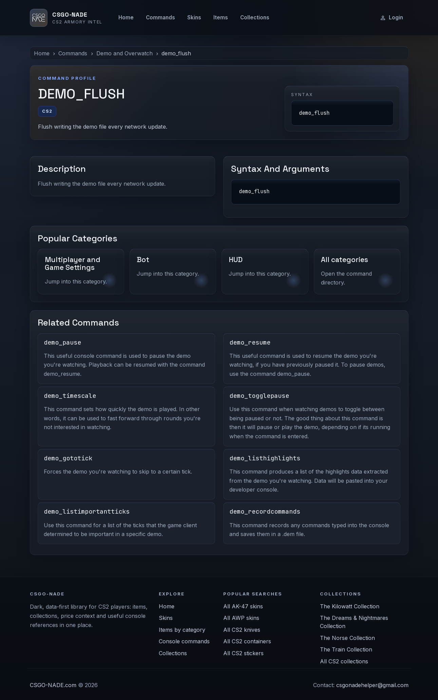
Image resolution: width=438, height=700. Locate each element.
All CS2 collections (344, 661)
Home (126, 17)
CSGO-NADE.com (53, 685)
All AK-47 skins (243, 606)
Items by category (182, 629)
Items (220, 17)
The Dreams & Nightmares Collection (354, 621)
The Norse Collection (347, 637)
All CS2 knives (241, 629)
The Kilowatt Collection (349, 606)
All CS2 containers (247, 641)
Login (391, 17)
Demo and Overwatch (124, 53)
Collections (254, 17)
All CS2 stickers (243, 653)
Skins (194, 17)
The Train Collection (346, 649)
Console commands (184, 641)
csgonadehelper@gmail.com (372, 685)
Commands (160, 17)
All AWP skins (241, 617)
